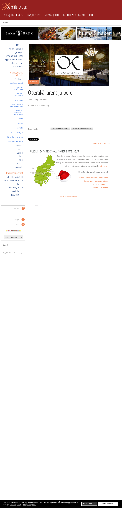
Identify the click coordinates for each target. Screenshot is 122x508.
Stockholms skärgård (17, 132)
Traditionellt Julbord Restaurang (82, 128)
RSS (17, 224)
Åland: (20, 156)
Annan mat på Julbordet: (14, 56)
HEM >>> (19, 45)
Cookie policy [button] (15, 505)
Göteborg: (19, 145)
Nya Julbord (33, 15)
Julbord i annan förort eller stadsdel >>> (93, 178)
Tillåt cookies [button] (107, 504)
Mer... (92, 15)
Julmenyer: (19, 52)
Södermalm (19, 119)
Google (17, 219)
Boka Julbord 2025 (13, 15)
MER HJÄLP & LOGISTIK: (15, 177)
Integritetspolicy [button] (29, 505)
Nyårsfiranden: (18, 66)
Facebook (16, 208)
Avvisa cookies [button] (89, 504)
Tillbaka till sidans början (101, 143)
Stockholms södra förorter (15, 141)
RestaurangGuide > (16, 187)
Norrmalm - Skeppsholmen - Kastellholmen (18, 112)
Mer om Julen (51, 15)
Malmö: (20, 149)
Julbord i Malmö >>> (100, 188)
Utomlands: (19, 167)
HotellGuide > (18, 184)
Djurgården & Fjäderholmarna (18, 88)
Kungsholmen (19, 100)
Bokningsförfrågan (74, 15)
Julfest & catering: (17, 63)
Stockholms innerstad (16, 83)
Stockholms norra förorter (15, 137)
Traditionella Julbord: (15, 48)
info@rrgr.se (102, 166)
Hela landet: (19, 163)
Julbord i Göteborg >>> (99, 184)
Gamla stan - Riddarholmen (18, 94)
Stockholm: (19, 79)
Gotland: (20, 153)
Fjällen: (20, 160)
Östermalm (20, 128)
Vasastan (20, 123)
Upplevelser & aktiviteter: (14, 59)
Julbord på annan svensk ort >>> (96, 181)
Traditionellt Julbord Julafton (60, 128)
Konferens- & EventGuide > (13, 180)
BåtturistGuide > (17, 195)
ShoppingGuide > (17, 191)
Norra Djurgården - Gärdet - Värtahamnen (16, 105)
